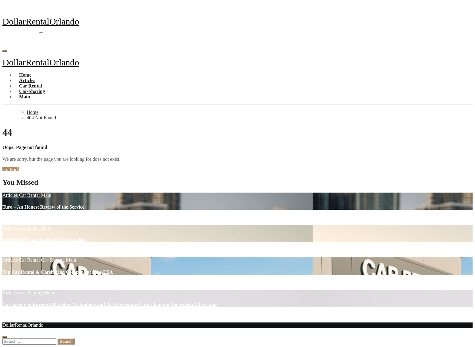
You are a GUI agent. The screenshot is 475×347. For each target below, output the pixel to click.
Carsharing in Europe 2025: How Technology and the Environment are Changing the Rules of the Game (110, 304)
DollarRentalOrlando (40, 21)
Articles (27, 80)
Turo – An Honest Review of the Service (43, 207)
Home (25, 75)
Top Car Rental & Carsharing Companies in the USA (57, 272)
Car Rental (30, 85)
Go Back (10, 169)
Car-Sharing (32, 91)
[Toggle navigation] (4, 51)
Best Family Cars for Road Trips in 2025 (44, 239)
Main (24, 96)
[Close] (4, 337)
